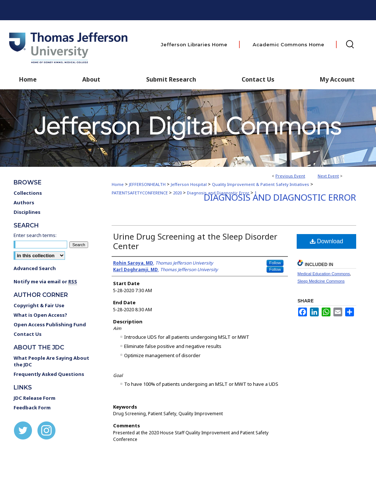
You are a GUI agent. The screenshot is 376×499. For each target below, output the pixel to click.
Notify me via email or (45, 281)
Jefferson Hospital (189, 184)
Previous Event (290, 176)
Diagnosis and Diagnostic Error (280, 197)
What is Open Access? (40, 315)
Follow (275, 263)
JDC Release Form (34, 398)
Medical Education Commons (323, 274)
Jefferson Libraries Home (194, 44)
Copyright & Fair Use (39, 305)
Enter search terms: (35, 235)
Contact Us (258, 79)
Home (118, 184)
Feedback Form (32, 407)
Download (326, 241)
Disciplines (27, 212)
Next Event (328, 176)
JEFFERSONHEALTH (148, 184)
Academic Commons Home (288, 44)
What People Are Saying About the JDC (51, 361)
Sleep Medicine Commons (320, 281)
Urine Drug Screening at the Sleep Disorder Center (195, 241)
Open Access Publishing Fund (50, 324)
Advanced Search (35, 268)
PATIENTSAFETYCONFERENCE (140, 192)
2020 (178, 192)
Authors (24, 202)
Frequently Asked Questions (49, 374)
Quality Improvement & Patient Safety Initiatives (261, 184)
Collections (28, 193)
